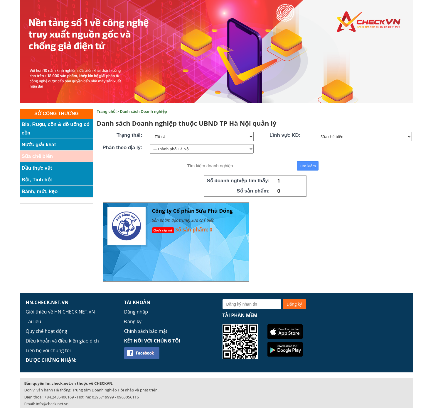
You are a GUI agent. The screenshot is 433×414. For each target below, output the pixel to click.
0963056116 (128, 397)
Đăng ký (133, 321)
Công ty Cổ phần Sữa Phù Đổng (192, 210)
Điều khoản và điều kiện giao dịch (62, 341)
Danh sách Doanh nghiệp (143, 111)
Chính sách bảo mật (146, 331)
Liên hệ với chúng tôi (48, 350)
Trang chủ (106, 111)
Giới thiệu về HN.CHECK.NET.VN (60, 312)
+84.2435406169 (59, 397)
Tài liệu (33, 321)
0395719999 (103, 397)
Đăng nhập (136, 312)
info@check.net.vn (52, 403)
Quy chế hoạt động (46, 331)
